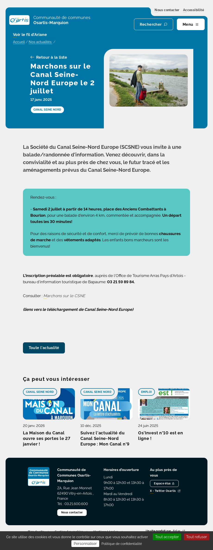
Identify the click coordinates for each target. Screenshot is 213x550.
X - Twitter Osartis (165, 491)
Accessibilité (193, 10)
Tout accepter (167, 537)
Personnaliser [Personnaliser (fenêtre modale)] (85, 543)
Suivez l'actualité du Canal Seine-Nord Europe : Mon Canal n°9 (105, 438)
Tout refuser (196, 537)
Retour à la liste (48, 57)
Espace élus (164, 483)
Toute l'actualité (44, 348)
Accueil (19, 42)
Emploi (146, 392)
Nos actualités (40, 42)
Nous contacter (167, 10)
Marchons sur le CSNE (64, 295)
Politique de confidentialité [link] (122, 544)
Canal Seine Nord (40, 392)
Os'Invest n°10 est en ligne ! (160, 435)
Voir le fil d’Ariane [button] (30, 35)
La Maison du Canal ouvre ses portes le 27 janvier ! (46, 438)
